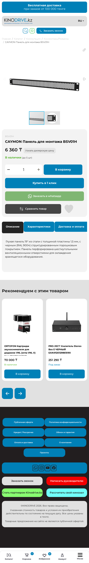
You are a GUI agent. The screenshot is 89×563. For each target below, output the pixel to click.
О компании (65, 442)
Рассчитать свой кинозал (67, 492)
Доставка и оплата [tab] (71, 226)
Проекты (44, 452)
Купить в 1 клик (45, 183)
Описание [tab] (12, 226)
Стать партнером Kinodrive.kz (22, 492)
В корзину (63, 169)
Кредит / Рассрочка (23, 432)
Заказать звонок (51, 30)
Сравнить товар (33, 209)
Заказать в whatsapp (44, 196)
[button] (84, 49)
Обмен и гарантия (65, 432)
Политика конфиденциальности (65, 422)
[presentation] (7, 393)
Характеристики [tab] (39, 226)
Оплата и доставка (23, 442)
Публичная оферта (23, 422)
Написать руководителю (66, 480)
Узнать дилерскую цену (39, 150)
